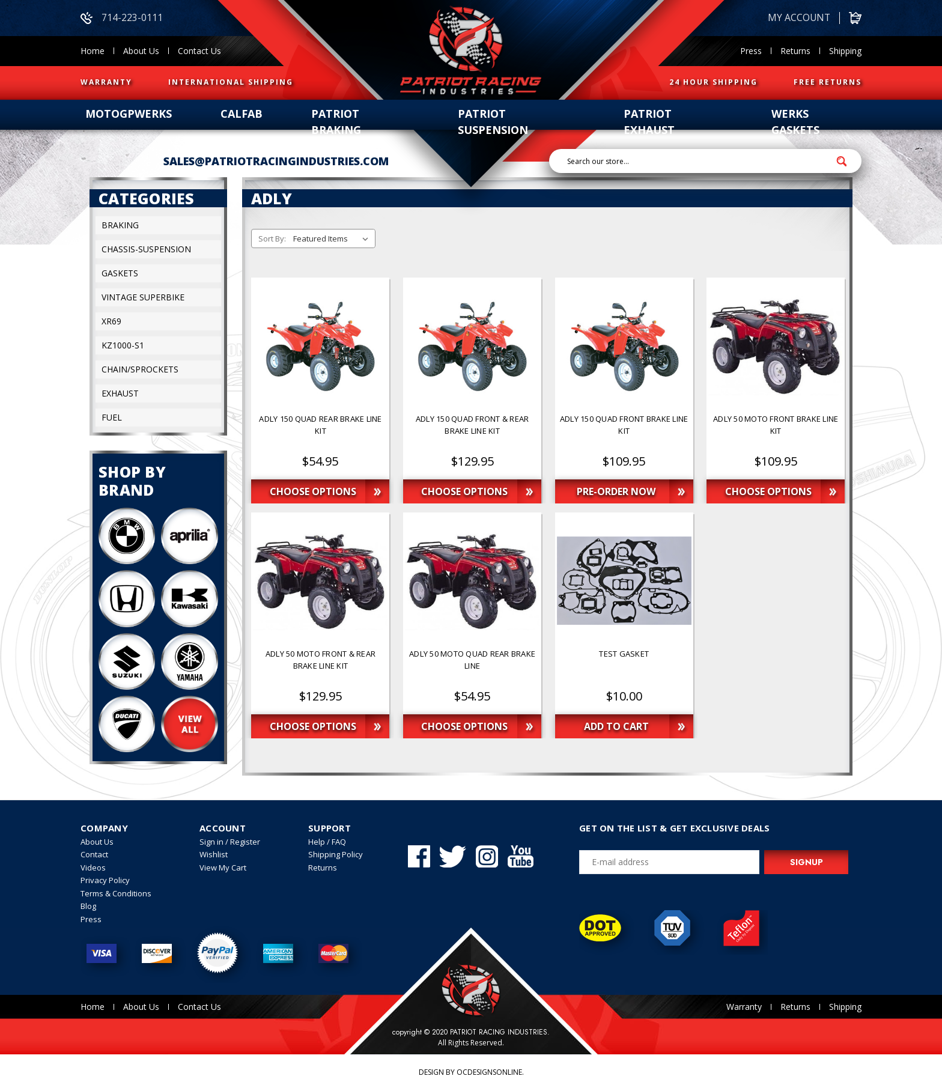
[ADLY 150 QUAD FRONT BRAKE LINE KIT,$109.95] (624, 430)
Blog (88, 906)
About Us (141, 50)
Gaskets (120, 273)
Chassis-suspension (146, 249)
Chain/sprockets (140, 369)
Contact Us (199, 50)
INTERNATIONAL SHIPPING (230, 82)
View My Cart (222, 867)
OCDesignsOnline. (490, 1073)
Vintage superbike (143, 297)
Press (751, 50)
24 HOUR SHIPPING (713, 82)
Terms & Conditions (116, 893)
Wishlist (213, 854)
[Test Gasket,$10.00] (624, 665)
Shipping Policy (335, 854)
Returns (795, 50)
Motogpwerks (128, 114)
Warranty (744, 1007)
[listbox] (333, 239)
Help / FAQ (327, 841)
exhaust (120, 394)
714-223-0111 (122, 18)
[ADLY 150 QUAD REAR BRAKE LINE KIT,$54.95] (320, 430)
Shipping (845, 50)
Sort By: (272, 239)
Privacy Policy (105, 880)
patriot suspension (493, 122)
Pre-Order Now (616, 492)
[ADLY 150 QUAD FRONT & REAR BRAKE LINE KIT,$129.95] (472, 430)
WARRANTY (106, 82)
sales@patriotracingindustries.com (276, 161)
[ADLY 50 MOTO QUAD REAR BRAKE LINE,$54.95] (472, 665)
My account (798, 18)
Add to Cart (616, 727)
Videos (93, 867)
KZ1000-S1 (123, 345)
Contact (94, 854)
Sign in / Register (229, 841)
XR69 (111, 321)
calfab (241, 114)
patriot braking (336, 122)
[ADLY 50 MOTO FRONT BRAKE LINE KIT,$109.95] (775, 430)
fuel (112, 418)
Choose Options (313, 492)
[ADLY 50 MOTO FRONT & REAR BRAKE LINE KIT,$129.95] (320, 665)
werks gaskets (795, 122)
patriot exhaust (649, 122)
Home (93, 50)
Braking (120, 225)
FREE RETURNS (827, 82)
